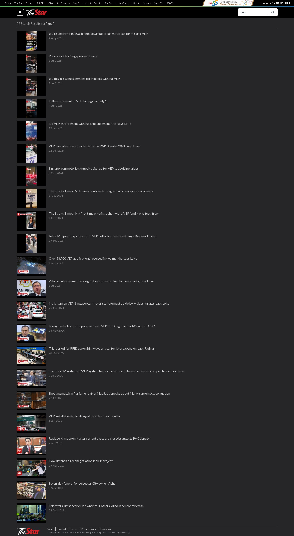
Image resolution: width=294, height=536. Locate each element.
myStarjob (124, 3)
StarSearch (110, 3)
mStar (50, 3)
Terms (73, 528)
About (50, 528)
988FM (170, 3)
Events (30, 3)
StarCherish (79, 3)
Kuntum (146, 3)
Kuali (136, 3)
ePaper (7, 3)
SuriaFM (158, 3)
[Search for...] (253, 12)
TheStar (18, 3)
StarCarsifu (95, 3)
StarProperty (63, 3)
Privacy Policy (88, 528)
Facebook (105, 528)
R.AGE (40, 3)
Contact (62, 528)
